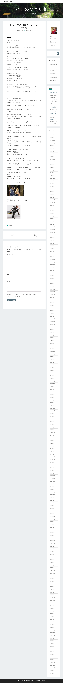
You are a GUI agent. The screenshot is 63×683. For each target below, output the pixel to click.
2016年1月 (52, 405)
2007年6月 (52, 613)
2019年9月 (52, 297)
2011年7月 (52, 502)
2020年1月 (52, 286)
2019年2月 (52, 313)
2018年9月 (52, 327)
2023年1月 (52, 197)
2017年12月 (52, 351)
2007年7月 (52, 611)
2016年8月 (52, 386)
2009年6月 (52, 554)
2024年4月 (52, 170)
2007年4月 (52, 619)
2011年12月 (52, 492)
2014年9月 (52, 435)
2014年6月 (52, 440)
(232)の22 (52, 119)
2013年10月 (52, 459)
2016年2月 (52, 402)
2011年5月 (52, 508)
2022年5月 (52, 216)
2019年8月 (52, 300)
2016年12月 (52, 381)
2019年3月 (52, 310)
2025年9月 (52, 145)
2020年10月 (52, 264)
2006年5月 (52, 649)
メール (9, 281)
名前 (9, 275)
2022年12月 (52, 199)
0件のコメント (29, 30)
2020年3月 (52, 281)
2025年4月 (52, 153)
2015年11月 (52, 410)
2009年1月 (52, 567)
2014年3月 (52, 448)
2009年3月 (52, 562)
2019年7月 (52, 302)
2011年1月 (52, 513)
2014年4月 (52, 446)
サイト (8, 287)
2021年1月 (52, 256)
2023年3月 (52, 194)
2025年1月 (52, 156)
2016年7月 (52, 389)
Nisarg (43, 680)
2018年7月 (52, 332)
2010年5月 (52, 530)
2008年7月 (52, 578)
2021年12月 (52, 227)
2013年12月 (52, 456)
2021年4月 (52, 248)
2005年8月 (52, 673)
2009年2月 (52, 565)
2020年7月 (52, 270)
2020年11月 (52, 262)
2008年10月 (52, 573)
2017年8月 (52, 359)
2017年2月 (52, 375)
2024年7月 (52, 164)
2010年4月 (52, 532)
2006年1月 (52, 659)
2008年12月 (52, 570)
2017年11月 (52, 354)
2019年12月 (52, 289)
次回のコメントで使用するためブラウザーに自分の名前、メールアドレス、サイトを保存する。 (24, 295)
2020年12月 (52, 259)
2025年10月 (52, 143)
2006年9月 (52, 638)
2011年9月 (52, 497)
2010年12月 (52, 516)
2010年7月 (52, 524)
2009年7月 (52, 551)
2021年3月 (52, 251)
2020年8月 (52, 267)
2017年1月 (52, 378)
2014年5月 (52, 443)
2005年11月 (52, 665)
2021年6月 (52, 243)
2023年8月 (52, 180)
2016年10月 (52, 383)
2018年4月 (52, 340)
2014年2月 (52, 451)
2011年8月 (52, 500)
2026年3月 (52, 134)
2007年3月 (52, 622)
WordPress (34, 680)
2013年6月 (52, 465)
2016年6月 (52, 392)
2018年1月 (52, 348)
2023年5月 (52, 189)
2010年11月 (52, 519)
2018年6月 (52, 335)
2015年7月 (52, 419)
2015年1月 (52, 429)
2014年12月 (52, 432)
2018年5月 (52, 337)
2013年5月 (52, 467)
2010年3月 (52, 535)
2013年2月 (52, 470)
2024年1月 (52, 175)
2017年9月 (52, 356)
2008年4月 (52, 586)
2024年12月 (52, 159)
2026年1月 (52, 137)
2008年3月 (52, 589)
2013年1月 (52, 473)
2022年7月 (52, 210)
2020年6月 (52, 273)
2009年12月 (52, 540)
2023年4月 (52, 191)
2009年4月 (52, 559)
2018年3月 (52, 343)
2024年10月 (52, 162)
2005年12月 (52, 662)
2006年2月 (52, 657)
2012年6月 (52, 486)
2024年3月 (52, 172)
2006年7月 (52, 643)
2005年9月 (52, 670)
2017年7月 (52, 362)
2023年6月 (52, 186)
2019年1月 (52, 316)
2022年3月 (52, 218)
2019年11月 (52, 291)
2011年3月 (52, 511)
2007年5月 (52, 616)
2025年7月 (52, 148)
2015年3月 (52, 427)
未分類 (10, 225)
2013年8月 (52, 462)
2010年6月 (52, 527)
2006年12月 (52, 630)
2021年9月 (52, 235)
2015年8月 (52, 416)
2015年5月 (52, 424)
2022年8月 (52, 208)
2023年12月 (52, 178)
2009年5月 (52, 557)
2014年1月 (52, 454)
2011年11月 (52, 494)
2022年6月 (52, 213)
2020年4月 (52, 278)
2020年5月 (52, 275)
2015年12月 (52, 408)
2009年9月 (52, 546)
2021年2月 (52, 254)
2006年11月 (52, 632)
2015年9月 (52, 413)
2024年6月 (52, 167)
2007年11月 (52, 600)
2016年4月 (52, 397)
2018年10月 (52, 324)
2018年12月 (52, 318)
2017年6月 (52, 364)
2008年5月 (52, 584)
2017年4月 (52, 370)
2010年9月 (52, 521)
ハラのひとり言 (8, 1)
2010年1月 (52, 538)
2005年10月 (52, 667)
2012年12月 (52, 475)
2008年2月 (52, 592)
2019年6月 (52, 305)
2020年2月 (52, 283)
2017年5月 (52, 367)
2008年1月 (52, 594)
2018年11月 (52, 321)
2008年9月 (52, 576)
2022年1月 (52, 224)
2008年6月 (52, 581)
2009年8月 (52, 548)
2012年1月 (52, 489)
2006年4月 (52, 651)
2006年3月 (52, 654)
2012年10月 (52, 481)
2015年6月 (52, 421)
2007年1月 (52, 627)
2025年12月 (52, 140)
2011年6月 (52, 505)
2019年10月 (52, 294)
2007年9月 (52, 605)
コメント (10, 254)
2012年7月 (52, 483)
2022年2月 (52, 221)
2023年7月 (52, 183)
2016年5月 (52, 394)
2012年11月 (52, 478)
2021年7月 (52, 240)
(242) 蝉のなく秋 (53, 77)
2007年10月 (52, 603)
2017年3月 (52, 373)
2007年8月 (52, 608)
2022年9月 (52, 205)
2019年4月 (52, 308)
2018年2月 (52, 346)
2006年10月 (52, 635)
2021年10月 (52, 232)
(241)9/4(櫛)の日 (53, 80)
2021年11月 (52, 229)
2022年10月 (52, 202)
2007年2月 (52, 624)
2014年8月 (52, 438)
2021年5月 (52, 245)
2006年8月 (52, 640)
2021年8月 (52, 237)
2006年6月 (52, 646)
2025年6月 (52, 151)
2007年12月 (52, 597)
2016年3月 (52, 400)
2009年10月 (52, 543)
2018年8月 (52, 329)
